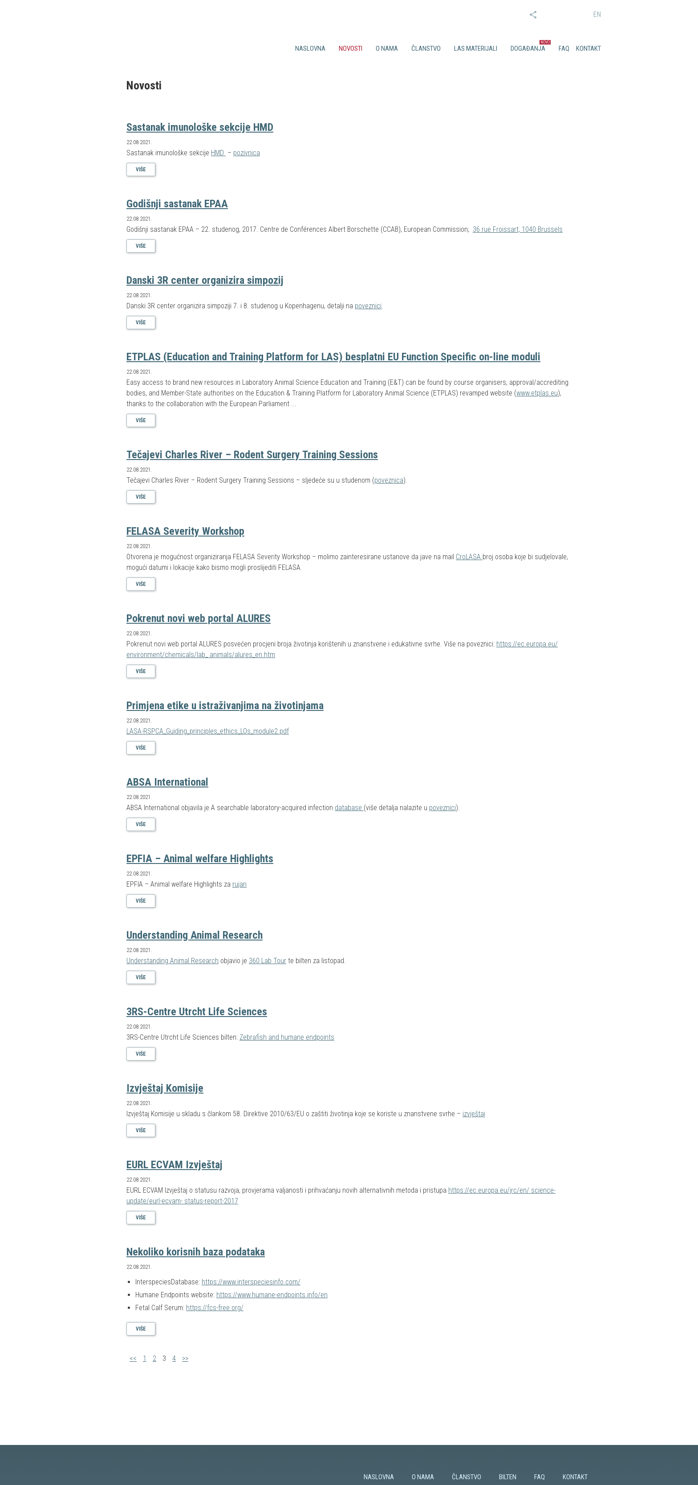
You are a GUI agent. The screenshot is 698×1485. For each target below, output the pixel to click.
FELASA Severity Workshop (185, 531)
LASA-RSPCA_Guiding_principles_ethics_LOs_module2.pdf (207, 731)
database (349, 807)
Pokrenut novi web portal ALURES (198, 618)
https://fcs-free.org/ (214, 1307)
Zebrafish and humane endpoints (286, 1037)
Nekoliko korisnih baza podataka (195, 1252)
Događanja (528, 48)
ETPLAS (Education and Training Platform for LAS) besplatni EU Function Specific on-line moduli (333, 357)
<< (133, 1358)
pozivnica (246, 153)
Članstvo (426, 48)
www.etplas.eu (537, 393)
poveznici (368, 306)
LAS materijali (475, 48)
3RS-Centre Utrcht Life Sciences (196, 1011)
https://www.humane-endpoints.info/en (272, 1295)
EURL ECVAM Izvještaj (174, 1164)
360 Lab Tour (267, 960)
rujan (239, 884)
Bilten (507, 1477)
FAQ (564, 48)
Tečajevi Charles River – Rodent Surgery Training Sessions (252, 454)
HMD (218, 153)
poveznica (388, 480)
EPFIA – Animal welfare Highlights (199, 858)
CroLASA (469, 557)
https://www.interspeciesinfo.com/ (251, 1282)
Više (141, 169)
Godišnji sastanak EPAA (177, 204)
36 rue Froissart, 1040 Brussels (518, 229)
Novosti (350, 48)
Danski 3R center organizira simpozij (205, 280)
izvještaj (474, 1114)
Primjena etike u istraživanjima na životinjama (225, 705)
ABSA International (167, 782)
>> (185, 1358)
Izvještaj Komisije (164, 1088)
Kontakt (588, 48)
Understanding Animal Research (194, 935)
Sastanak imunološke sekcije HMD (199, 127)
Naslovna (310, 48)
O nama (387, 48)
